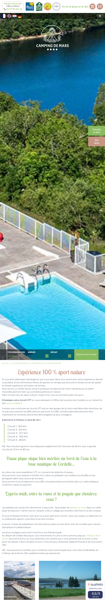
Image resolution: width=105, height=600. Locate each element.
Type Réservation (16, 352)
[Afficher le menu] (100, 16)
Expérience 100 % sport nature (46, 363)
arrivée (31, 352)
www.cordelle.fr (14, 403)
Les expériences (20, 363)
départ (54, 352)
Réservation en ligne (86, 354)
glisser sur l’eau (78, 507)
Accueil (5, 363)
